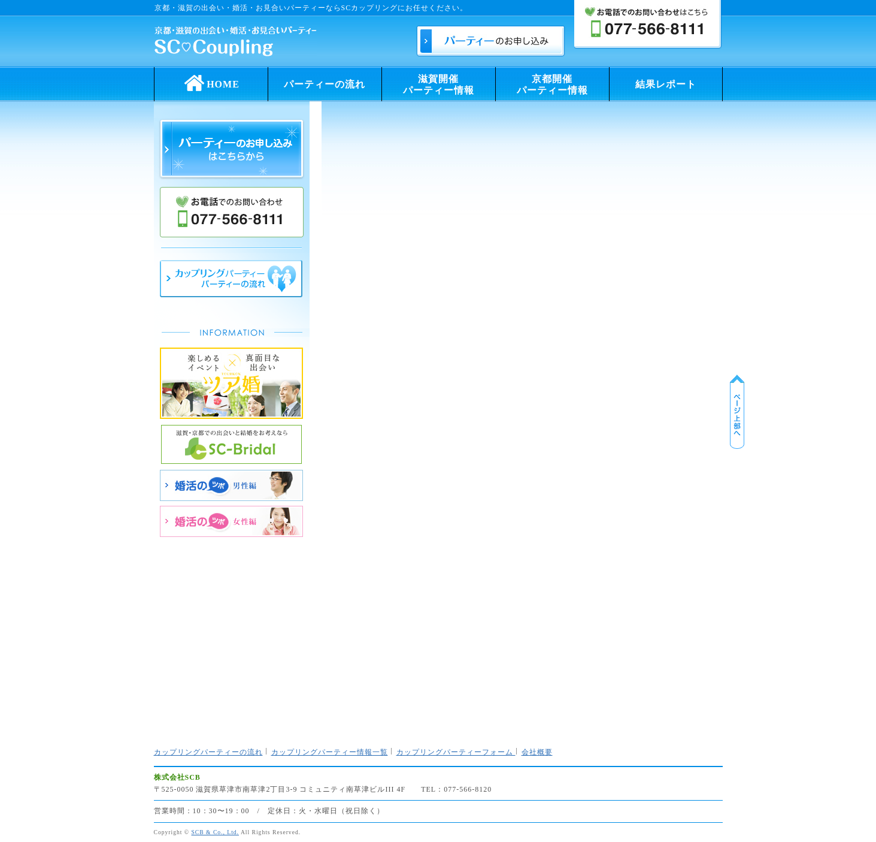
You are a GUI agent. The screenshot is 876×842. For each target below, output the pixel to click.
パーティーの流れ (324, 84)
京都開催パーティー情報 (552, 84)
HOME (211, 80)
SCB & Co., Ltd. (216, 832)
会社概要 (537, 752)
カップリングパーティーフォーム (456, 752)
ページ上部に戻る (737, 412)
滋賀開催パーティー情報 (438, 84)
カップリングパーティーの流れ (208, 752)
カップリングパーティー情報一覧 (329, 752)
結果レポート (665, 84)
